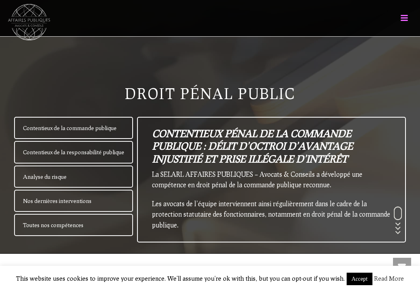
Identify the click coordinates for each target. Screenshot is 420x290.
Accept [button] (359, 279)
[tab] (73, 128)
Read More (389, 278)
